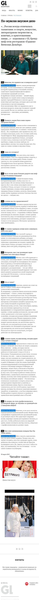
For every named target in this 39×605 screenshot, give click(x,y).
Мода (4, 10)
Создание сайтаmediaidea (33, 583)
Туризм (10, 15)
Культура (29, 10)
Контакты (19, 560)
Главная (3, 15)
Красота (12, 10)
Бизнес (20, 10)
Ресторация (17, 15)
